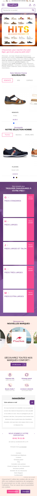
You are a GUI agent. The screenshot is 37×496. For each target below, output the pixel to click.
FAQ (18, 462)
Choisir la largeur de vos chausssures (18, 466)
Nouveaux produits (18, 468)
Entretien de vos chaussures (18, 470)
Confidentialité (18, 475)
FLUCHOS (15, 167)
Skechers (18, 135)
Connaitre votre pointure (18, 464)
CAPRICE (29, 80)
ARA (18, 80)
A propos (18, 453)
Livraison (18, 457)
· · (15, 115)
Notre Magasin (18, 473)
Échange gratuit (18, 459)
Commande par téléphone (18, 455)
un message (23, 447)
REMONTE (7, 80)
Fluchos (7, 135)
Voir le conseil (30, 198)
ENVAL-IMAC (29, 135)
